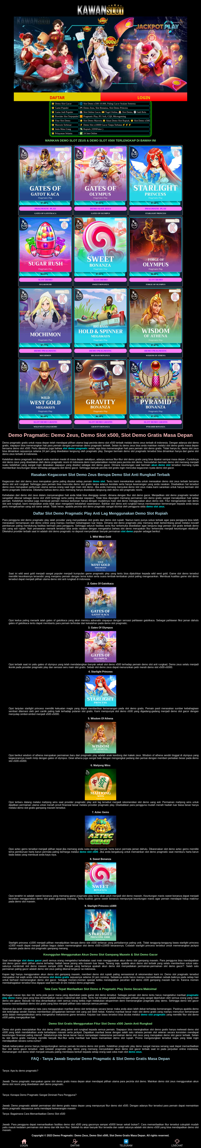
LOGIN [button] (143, 97)
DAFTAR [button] (57, 97)
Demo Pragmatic (63, 1135)
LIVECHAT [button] (177, 1143)
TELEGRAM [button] (126, 1143)
